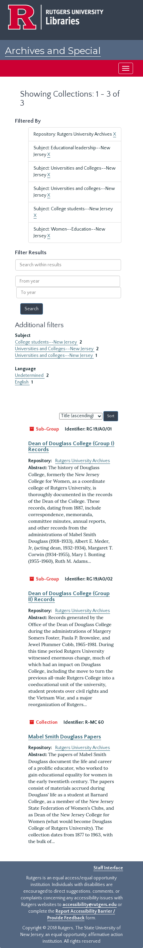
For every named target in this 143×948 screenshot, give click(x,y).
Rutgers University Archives (82, 461)
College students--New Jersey (46, 342)
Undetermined (30, 375)
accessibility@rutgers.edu (90, 904)
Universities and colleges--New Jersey (54, 355)
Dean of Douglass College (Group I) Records (71, 447)
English (22, 382)
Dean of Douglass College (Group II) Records (69, 596)
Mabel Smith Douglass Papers (64, 737)
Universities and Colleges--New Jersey (54, 349)
